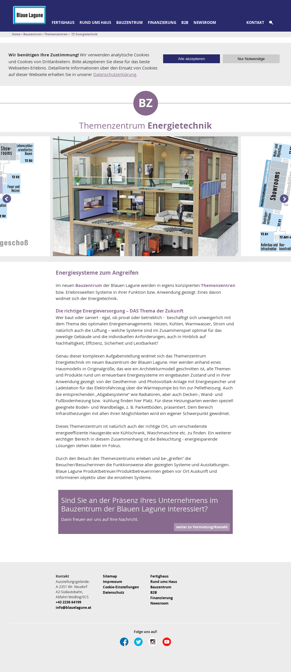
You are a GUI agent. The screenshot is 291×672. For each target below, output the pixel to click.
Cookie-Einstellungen (121, 587)
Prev (5, 199)
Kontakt (255, 22)
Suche (274, 22)
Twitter (138, 642)
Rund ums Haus (95, 22)
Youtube (167, 642)
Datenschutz (113, 592)
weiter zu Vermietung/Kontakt (202, 527)
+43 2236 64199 (68, 602)
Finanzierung (162, 22)
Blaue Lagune (29, 15)
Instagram (152, 642)
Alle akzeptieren (191, 59)
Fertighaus (63, 22)
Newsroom (205, 22)
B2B (184, 22)
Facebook (124, 642)
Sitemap (110, 576)
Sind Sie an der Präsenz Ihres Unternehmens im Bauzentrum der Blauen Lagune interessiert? (139, 504)
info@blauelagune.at (73, 607)
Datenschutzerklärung (114, 74)
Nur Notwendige (251, 59)
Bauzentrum (129, 22)
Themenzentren (218, 285)
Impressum (112, 581)
